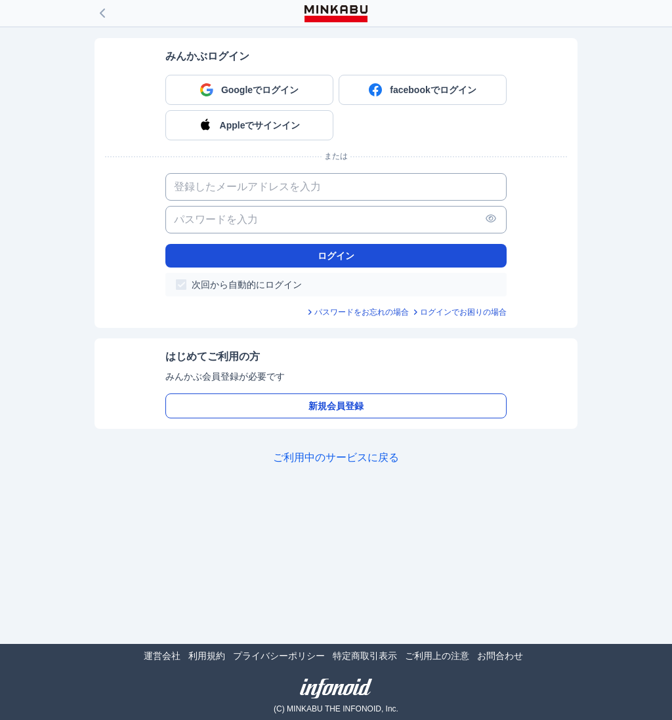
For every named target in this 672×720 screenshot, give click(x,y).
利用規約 (206, 655)
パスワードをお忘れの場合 (361, 312)
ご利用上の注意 (437, 655)
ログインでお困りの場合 (463, 312)
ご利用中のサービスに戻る (336, 457)
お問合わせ (500, 655)
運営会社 (162, 655)
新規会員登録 (336, 406)
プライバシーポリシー (279, 655)
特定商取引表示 (365, 655)
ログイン (336, 255)
